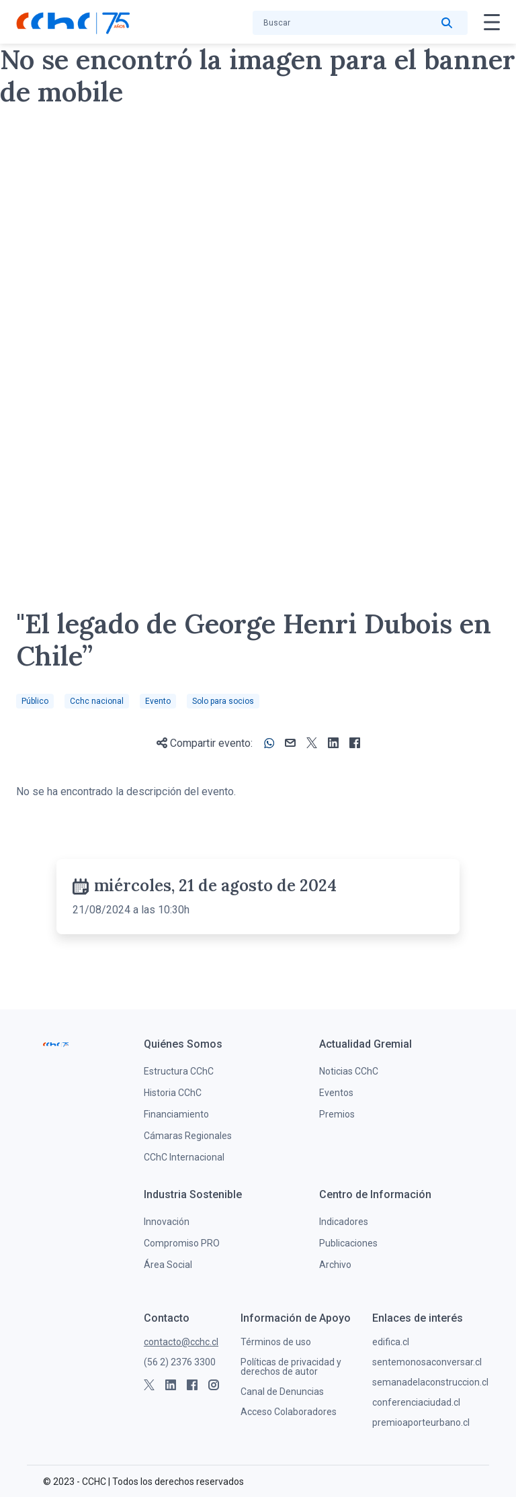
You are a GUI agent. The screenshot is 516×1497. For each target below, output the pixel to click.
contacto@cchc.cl (181, 1341)
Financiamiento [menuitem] (176, 1114)
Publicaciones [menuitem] (348, 1243)
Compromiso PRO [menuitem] (182, 1243)
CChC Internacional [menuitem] (184, 1157)
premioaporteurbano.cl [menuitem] (421, 1422)
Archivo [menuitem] (335, 1264)
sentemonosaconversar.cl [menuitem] (427, 1362)
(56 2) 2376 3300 (180, 1362)
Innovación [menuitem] (166, 1221)
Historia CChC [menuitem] (173, 1092)
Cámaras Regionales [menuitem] (188, 1135)
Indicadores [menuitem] (343, 1221)
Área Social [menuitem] (168, 1264)
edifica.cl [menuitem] (390, 1342)
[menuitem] (183, 1044)
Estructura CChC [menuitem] (179, 1071)
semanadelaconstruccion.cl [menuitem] (430, 1382)
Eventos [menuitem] (336, 1092)
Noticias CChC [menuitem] (348, 1071)
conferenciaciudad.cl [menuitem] (416, 1402)
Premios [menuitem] (337, 1114)
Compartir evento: (205, 743)
